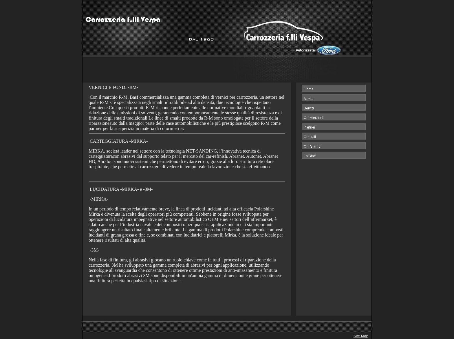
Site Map (361, 336)
